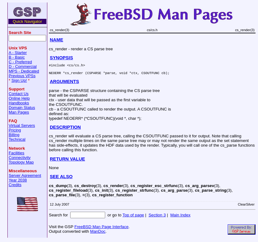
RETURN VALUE (67, 160)
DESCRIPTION (65, 129)
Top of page (133, 217)
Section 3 (157, 217)
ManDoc (97, 233)
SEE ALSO (61, 178)
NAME (56, 39)
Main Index (180, 217)
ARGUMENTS (64, 83)
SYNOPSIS (61, 57)
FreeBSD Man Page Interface (101, 228)
